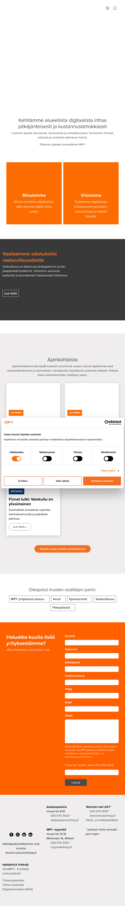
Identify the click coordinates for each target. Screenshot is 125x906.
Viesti (69, 715)
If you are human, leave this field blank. (89, 765)
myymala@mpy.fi (61, 847)
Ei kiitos (23, 480)
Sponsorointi (78, 599)
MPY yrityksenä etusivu (27, 599)
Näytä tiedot (108, 470)
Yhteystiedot (61, 607)
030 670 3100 (60, 843)
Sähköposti (73, 662)
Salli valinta (62, 480)
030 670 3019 (99, 811)
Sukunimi (72, 649)
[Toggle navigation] (115, 8)
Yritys (68, 689)
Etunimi (71, 636)
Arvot (57, 599)
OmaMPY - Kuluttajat (15, 869)
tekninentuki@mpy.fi (102, 816)
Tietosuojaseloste (13, 880)
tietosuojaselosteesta (80, 756)
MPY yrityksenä (16, 27)
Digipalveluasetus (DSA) (17, 889)
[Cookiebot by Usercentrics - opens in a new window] (107, 422)
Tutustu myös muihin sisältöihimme (62, 549)
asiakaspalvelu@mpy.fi (65, 820)
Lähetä (76, 782)
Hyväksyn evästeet (102, 480)
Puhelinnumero (76, 676)
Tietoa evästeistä (13, 885)
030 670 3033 (60, 816)
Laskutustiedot (11, 873)
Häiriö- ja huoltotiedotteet (102, 820)
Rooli (68, 702)
